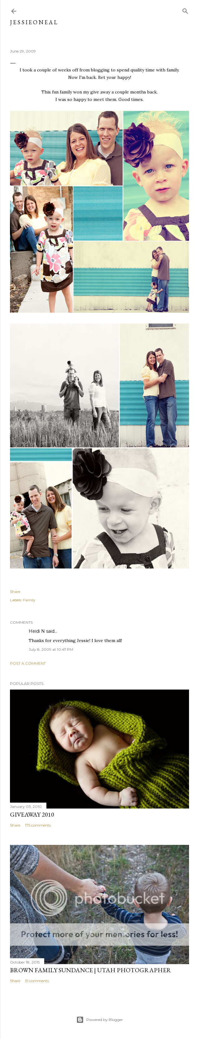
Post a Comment (28, 663)
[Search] (185, 10)
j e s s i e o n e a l (33, 22)
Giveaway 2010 (32, 814)
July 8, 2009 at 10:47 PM (51, 649)
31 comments (37, 980)
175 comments (38, 825)
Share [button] (15, 591)
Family (29, 600)
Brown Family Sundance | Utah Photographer (90, 970)
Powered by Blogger (99, 1019)
